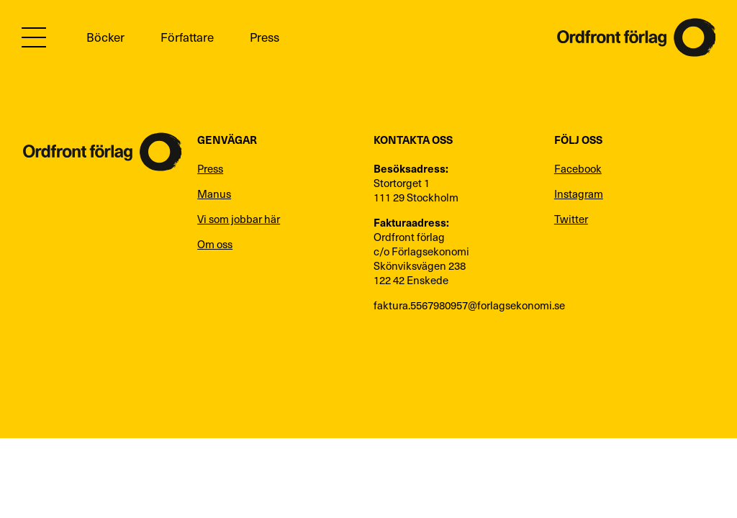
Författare (187, 37)
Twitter (571, 219)
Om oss (214, 244)
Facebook (578, 168)
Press (264, 37)
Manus (214, 193)
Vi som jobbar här (238, 219)
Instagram (578, 193)
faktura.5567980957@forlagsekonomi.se (457, 305)
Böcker (105, 37)
